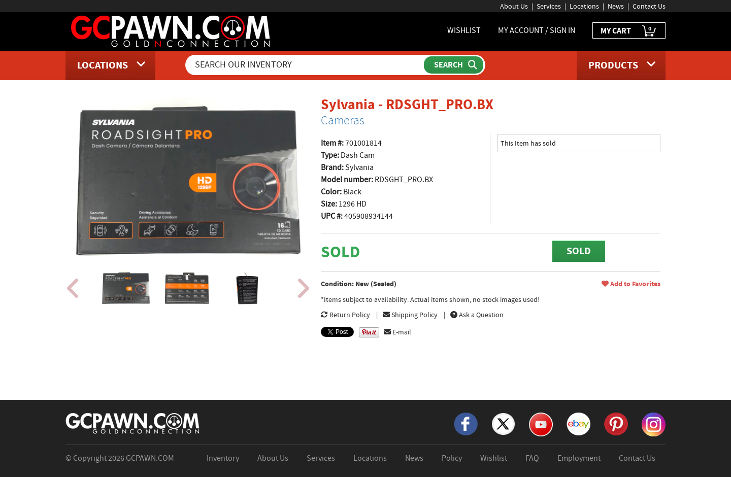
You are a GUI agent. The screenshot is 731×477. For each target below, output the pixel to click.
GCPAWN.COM (150, 458)
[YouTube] (541, 423)
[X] (503, 423)
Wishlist (493, 458)
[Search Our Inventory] (305, 65)
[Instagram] (654, 423)
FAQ (532, 458)
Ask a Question (477, 314)
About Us (514, 6)
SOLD (579, 251)
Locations (584, 6)
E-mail (397, 331)
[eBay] (578, 423)
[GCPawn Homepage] (171, 30)
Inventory (223, 458)
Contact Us (649, 6)
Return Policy (345, 314)
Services (549, 6)
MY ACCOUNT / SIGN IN (536, 30)
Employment (579, 458)
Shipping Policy (410, 314)
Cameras (342, 120)
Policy (452, 458)
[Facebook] (466, 423)
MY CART (629, 31)
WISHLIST (464, 30)
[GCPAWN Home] (133, 422)
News (616, 6)
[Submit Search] (453, 65)
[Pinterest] (616, 423)
